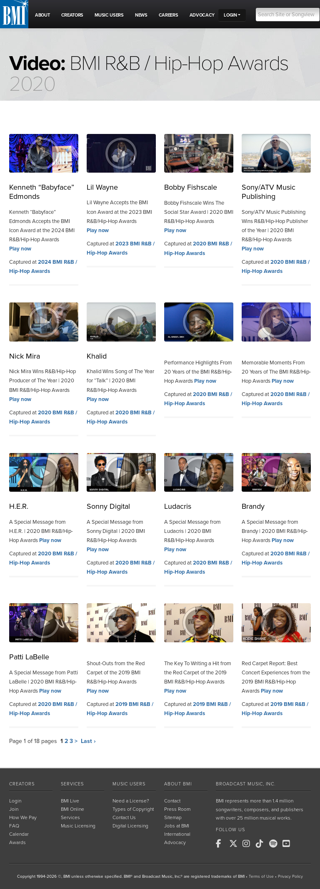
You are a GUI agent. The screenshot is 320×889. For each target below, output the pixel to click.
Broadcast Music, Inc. (245, 784)
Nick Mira (24, 356)
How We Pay (23, 817)
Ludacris (177, 506)
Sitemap (173, 817)
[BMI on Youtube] (288, 844)
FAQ (14, 826)
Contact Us (124, 817)
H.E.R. (18, 506)
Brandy (253, 506)
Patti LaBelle (29, 656)
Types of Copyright (133, 809)
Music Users (128, 784)
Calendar (19, 834)
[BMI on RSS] (302, 844)
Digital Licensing (130, 826)
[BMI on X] (235, 844)
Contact (172, 801)
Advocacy (175, 842)
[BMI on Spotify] (275, 844)
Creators (22, 784)
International (177, 834)
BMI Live (70, 801)
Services (72, 784)
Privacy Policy (290, 876)
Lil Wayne (102, 187)
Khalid (97, 356)
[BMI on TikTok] (262, 844)
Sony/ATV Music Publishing (268, 192)
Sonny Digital (108, 506)
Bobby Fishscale (190, 187)
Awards (17, 842)
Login (15, 801)
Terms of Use (261, 876)
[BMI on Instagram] (248, 844)
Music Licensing (78, 826)
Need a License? (130, 801)
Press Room (177, 809)
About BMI (178, 784)
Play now (20, 248)
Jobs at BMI (176, 826)
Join (13, 809)
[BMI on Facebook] (222, 844)
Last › (88, 741)
